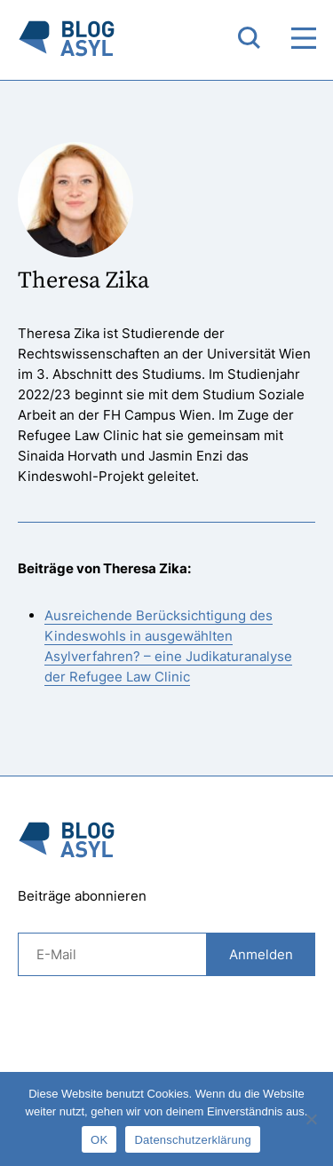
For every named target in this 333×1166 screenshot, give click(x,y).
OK (99, 1139)
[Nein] (311, 1119)
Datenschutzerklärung (192, 1139)
